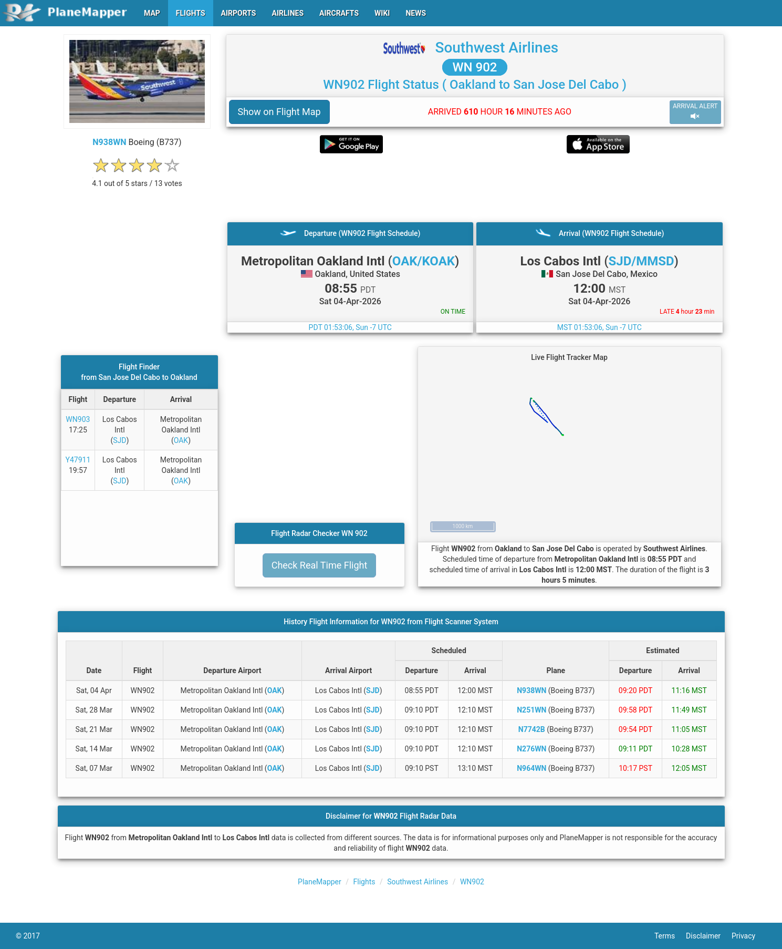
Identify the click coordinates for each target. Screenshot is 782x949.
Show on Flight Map (279, 111)
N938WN (109, 142)
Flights (364, 882)
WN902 (472, 882)
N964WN (531, 768)
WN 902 (474, 67)
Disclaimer (709, 936)
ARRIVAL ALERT (695, 111)
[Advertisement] (475, 187)
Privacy (749, 936)
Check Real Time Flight (320, 565)
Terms (670, 936)
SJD (119, 440)
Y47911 (78, 460)
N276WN (531, 749)
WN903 (78, 419)
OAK (181, 440)
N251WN (531, 710)
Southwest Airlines (496, 47)
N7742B (531, 729)
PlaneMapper (319, 882)
